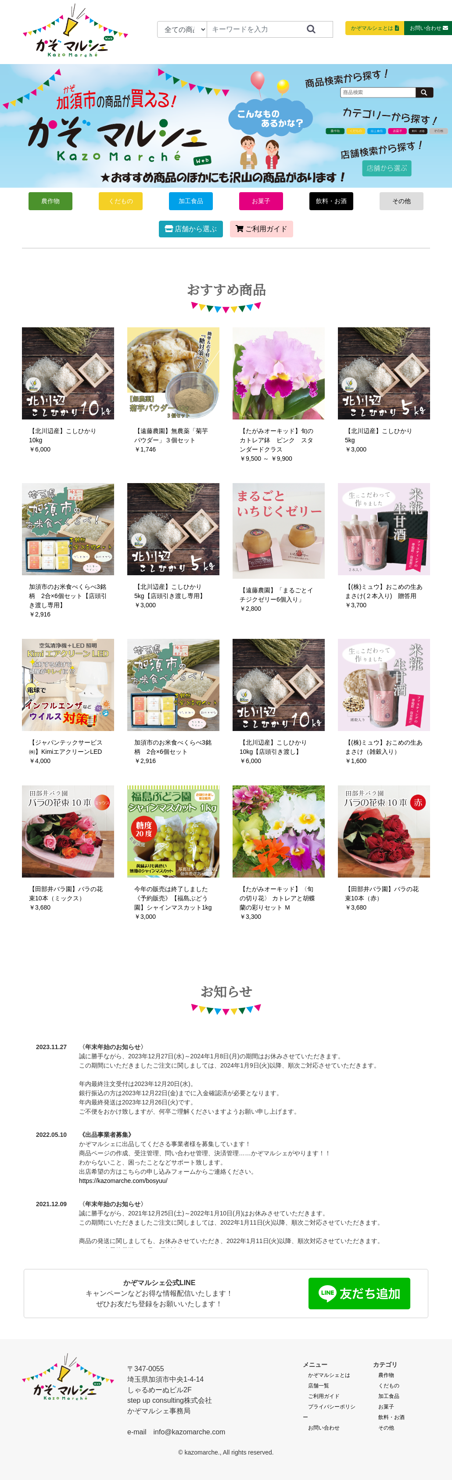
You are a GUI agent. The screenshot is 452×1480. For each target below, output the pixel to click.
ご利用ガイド (261, 229)
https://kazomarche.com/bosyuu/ (123, 1180)
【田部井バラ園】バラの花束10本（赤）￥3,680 (382, 898)
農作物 (50, 200)
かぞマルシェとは (329, 1375)
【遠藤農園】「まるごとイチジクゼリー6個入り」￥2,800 (276, 599)
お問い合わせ (324, 1428)
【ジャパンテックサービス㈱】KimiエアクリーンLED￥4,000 (66, 751)
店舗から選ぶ (191, 229)
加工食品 (191, 200)
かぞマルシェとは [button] (374, 28)
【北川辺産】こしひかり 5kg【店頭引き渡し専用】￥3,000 (170, 596)
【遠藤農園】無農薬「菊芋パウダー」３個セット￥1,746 (171, 440)
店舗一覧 (318, 1386)
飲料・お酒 (331, 200)
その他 (401, 200)
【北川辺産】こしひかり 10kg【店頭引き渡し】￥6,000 (273, 751)
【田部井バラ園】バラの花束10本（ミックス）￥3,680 (66, 898)
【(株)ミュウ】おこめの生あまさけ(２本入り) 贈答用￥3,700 (384, 596)
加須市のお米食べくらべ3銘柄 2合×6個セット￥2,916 (173, 751)
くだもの (120, 200)
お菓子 (261, 200)
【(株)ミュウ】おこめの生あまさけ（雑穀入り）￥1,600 (384, 751)
